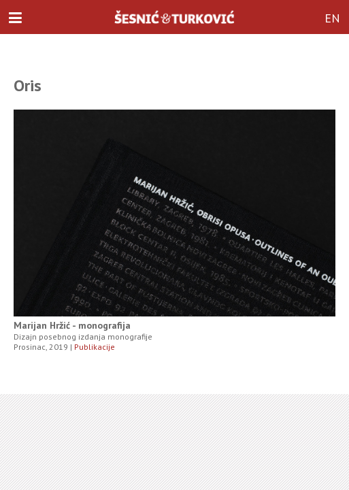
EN (332, 18)
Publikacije (94, 347)
